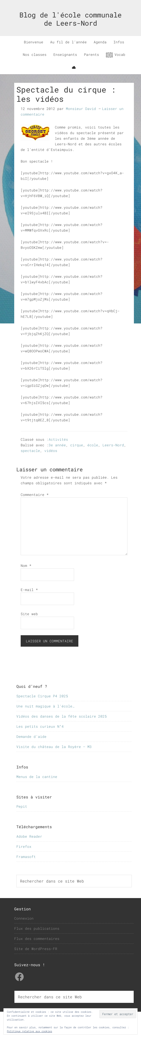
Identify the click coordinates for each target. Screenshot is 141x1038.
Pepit (21, 806)
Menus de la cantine (36, 776)
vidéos (50, 450)
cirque (76, 445)
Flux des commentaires (36, 938)
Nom (26, 565)
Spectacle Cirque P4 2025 (42, 696)
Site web (29, 614)
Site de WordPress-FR (35, 948)
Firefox (23, 846)
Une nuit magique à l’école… (45, 706)
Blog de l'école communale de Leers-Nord (70, 19)
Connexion (24, 918)
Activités (58, 439)
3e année (57, 445)
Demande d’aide (31, 736)
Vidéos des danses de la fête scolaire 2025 (61, 716)
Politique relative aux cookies (29, 1031)
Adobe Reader (29, 836)
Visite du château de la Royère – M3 (54, 746)
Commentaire (35, 494)
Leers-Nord (113, 445)
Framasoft (26, 856)
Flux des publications (36, 928)
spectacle (30, 450)
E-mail (29, 589)
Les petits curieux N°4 (40, 726)
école (92, 445)
